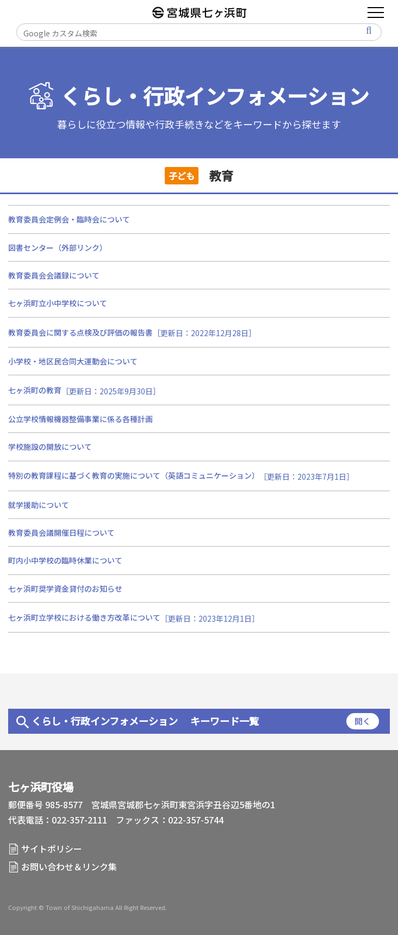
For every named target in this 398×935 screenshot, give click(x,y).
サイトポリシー (51, 848)
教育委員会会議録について (54, 275)
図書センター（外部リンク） (57, 247)
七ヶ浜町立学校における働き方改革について (84, 617)
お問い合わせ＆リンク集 (69, 866)
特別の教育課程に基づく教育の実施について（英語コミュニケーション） (133, 475)
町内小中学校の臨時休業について (65, 560)
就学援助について (38, 504)
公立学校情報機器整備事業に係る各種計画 (80, 418)
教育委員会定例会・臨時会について (69, 219)
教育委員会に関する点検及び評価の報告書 (80, 332)
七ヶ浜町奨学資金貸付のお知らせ (65, 588)
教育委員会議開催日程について (61, 532)
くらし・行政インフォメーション (214, 96)
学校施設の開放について (50, 446)
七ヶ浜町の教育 (34, 390)
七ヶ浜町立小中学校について (57, 303)
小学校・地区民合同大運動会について (73, 361)
